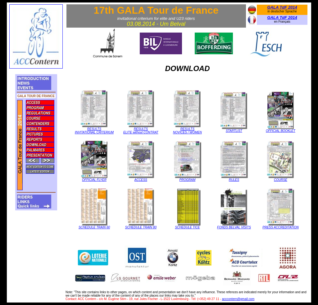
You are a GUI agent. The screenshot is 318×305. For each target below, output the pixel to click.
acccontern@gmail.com (238, 299)
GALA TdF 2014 (282, 7)
